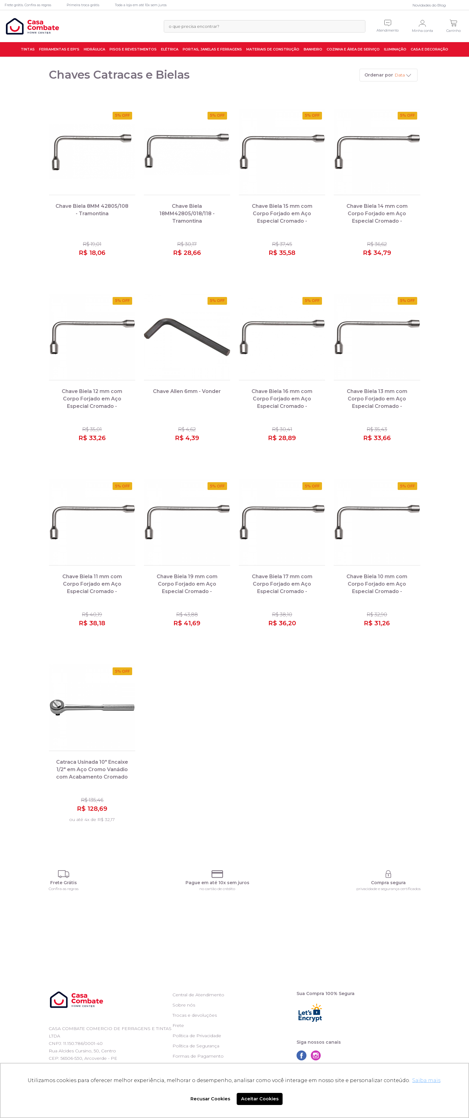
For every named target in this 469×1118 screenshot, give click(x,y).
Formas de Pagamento (198, 1056)
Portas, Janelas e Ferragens (212, 49)
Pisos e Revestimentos (133, 49)
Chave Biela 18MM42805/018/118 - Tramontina (187, 213)
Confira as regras (63, 888)
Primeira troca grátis (83, 5)
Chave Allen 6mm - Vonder (187, 391)
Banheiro (313, 49)
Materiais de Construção (272, 49)
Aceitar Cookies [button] (260, 1099)
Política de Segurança (195, 1046)
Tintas (28, 49)
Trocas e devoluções (194, 1015)
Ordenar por (378, 75)
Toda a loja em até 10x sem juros (141, 5)
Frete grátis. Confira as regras (28, 5)
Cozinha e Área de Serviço (353, 49)
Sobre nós (183, 1005)
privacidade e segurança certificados (388, 888)
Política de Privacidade (196, 1035)
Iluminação (395, 49)
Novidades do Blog (429, 5)
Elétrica (169, 49)
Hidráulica (94, 49)
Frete (178, 1025)
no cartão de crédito (217, 888)
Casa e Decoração (429, 49)
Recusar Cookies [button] (210, 1099)
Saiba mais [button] (426, 1080)
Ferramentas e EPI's (59, 49)
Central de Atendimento (198, 995)
